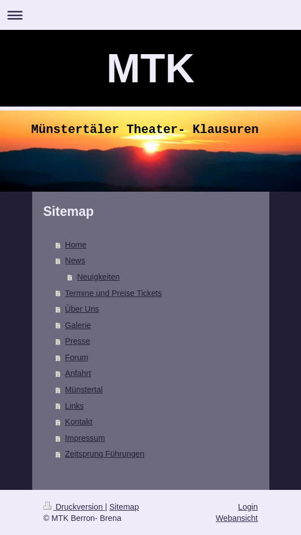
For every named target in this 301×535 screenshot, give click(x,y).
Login (248, 506)
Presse (77, 341)
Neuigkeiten (98, 276)
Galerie (78, 325)
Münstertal (84, 389)
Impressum (85, 438)
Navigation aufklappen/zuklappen (150, 15)
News (75, 260)
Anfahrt (78, 373)
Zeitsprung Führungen (105, 453)
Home (75, 244)
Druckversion (74, 506)
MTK (151, 68)
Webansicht (237, 518)
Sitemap (124, 506)
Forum (76, 357)
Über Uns (82, 308)
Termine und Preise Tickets (113, 293)
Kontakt (78, 421)
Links (74, 405)
